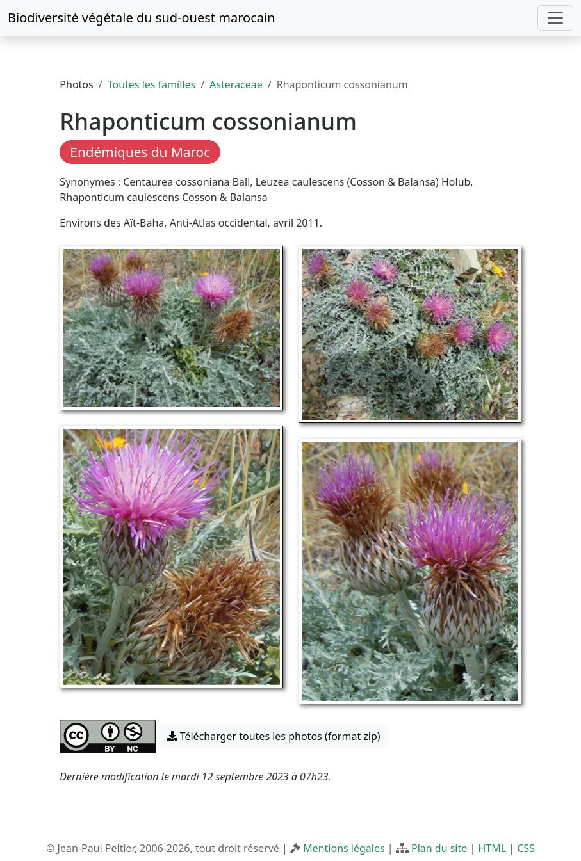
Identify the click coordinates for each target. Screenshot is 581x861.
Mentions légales (344, 848)
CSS (526, 848)
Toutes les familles (151, 84)
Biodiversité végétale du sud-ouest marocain (141, 17)
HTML (492, 848)
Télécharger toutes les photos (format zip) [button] (274, 736)
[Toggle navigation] (555, 18)
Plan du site (439, 848)
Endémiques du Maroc (140, 152)
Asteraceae (236, 84)
